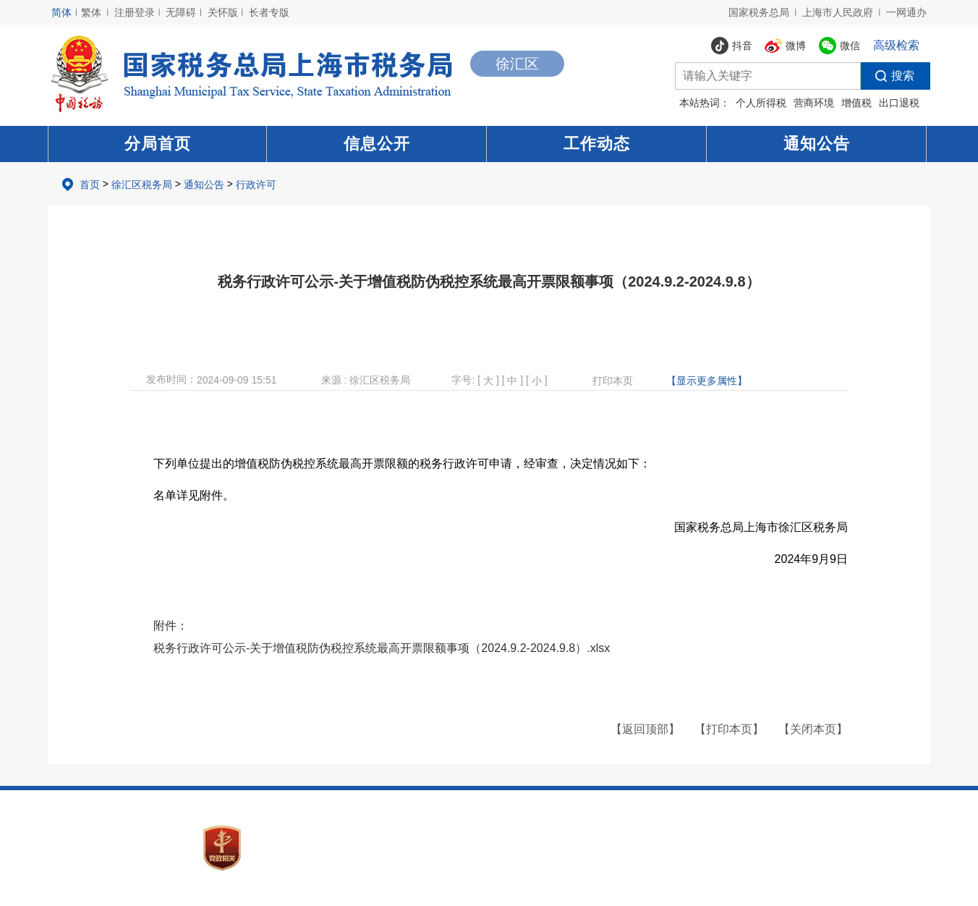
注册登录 (134, 12)
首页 (90, 184)
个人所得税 (761, 103)
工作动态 (597, 144)
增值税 (856, 103)
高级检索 (896, 45)
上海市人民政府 (837, 12)
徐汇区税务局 (141, 184)
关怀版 (223, 12)
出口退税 (899, 103)
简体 (61, 12)
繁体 (91, 12)
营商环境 (814, 103)
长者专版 (269, 12)
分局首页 (157, 144)
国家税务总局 (758, 12)
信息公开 (377, 144)
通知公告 (816, 144)
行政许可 (256, 184)
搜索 (887, 75)
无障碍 (181, 12)
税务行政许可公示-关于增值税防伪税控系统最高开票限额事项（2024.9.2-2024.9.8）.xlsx (381, 648)
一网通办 (906, 12)
